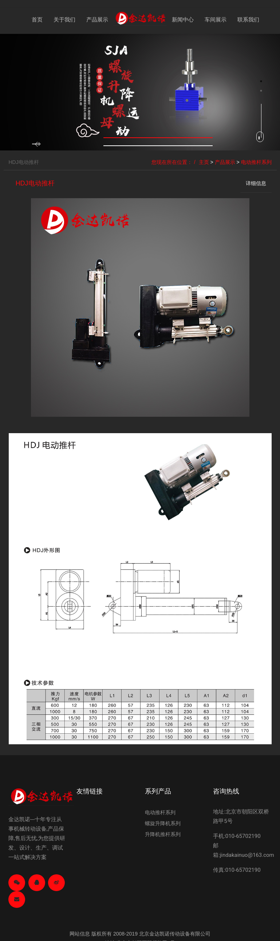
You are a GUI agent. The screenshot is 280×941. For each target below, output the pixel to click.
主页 (204, 162)
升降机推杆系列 (163, 834)
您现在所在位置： (171, 162)
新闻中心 (183, 19)
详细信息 (256, 183)
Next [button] (276, 140)
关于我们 (64, 19)
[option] (140, 92)
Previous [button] (3, 140)
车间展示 (215, 19)
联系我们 (248, 19)
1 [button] (261, 81)
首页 (37, 19)
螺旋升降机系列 (163, 823)
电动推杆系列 (256, 162)
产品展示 (97, 19)
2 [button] (261, 90)
